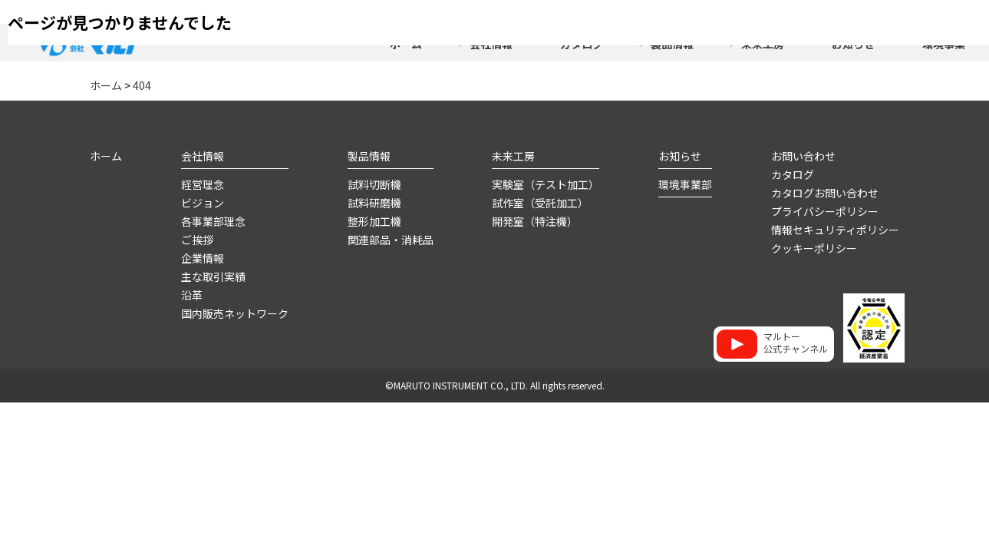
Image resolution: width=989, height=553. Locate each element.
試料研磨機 (374, 202)
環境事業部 (685, 183)
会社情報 (202, 155)
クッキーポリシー (814, 247)
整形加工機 (374, 220)
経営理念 (202, 183)
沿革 (192, 294)
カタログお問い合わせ (825, 192)
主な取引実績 (213, 275)
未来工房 (513, 155)
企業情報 (202, 257)
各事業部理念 (213, 220)
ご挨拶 (197, 239)
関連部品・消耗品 (391, 239)
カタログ (792, 173)
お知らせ (679, 155)
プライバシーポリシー (825, 210)
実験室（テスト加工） (545, 183)
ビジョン (202, 202)
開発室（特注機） (535, 220)
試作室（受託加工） (540, 202)
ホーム (106, 155)
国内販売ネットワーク (234, 312)
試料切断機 (374, 183)
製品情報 (369, 155)
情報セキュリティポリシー (835, 229)
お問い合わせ (803, 155)
